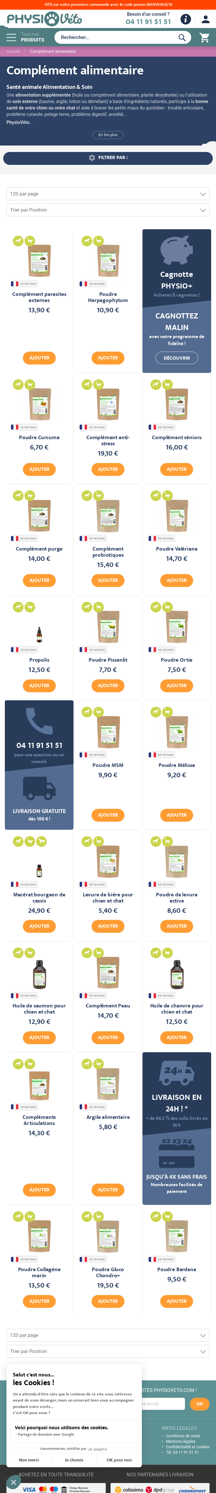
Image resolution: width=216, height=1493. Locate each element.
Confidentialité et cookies (188, 1447)
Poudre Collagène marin (39, 1273)
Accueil (13, 51)
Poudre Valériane (176, 549)
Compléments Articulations (39, 1121)
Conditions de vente (183, 1436)
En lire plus (107, 135)
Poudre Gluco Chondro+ (108, 1273)
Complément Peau (108, 1006)
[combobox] (113, 37)
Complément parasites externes (39, 298)
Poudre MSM (108, 766)
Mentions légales (180, 1441)
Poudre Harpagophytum (108, 298)
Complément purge (39, 549)
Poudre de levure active (176, 898)
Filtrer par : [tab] (113, 158)
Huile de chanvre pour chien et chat (176, 1009)
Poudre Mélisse (177, 766)
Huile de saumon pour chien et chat (39, 1009)
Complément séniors (176, 438)
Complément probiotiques (108, 552)
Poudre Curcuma (39, 438)
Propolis (39, 661)
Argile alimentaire (108, 1118)
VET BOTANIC (24, 283)
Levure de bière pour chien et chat (108, 898)
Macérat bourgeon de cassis (39, 898)
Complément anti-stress (108, 441)
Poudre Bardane (176, 1270)
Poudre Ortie (176, 661)
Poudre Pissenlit (108, 661)
